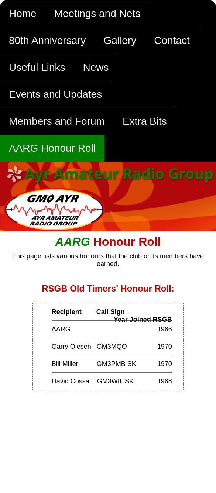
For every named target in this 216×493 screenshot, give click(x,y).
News (96, 67)
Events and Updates (55, 94)
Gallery (120, 40)
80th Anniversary (47, 40)
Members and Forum (57, 121)
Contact (172, 40)
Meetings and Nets (97, 13)
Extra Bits (145, 121)
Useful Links (37, 67)
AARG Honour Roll (52, 148)
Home (23, 13)
